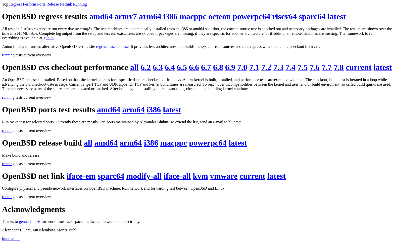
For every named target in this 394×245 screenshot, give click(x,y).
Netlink (66, 4)
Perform (29, 4)
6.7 (206, 67)
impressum (11, 238)
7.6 (315, 67)
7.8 (339, 67)
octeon (219, 16)
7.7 (327, 67)
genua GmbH (30, 221)
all (134, 67)
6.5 (182, 67)
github (48, 38)
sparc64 (312, 16)
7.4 (290, 67)
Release (52, 4)
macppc (193, 16)
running (8, 55)
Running (80, 4)
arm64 (150, 16)
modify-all (144, 176)
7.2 (266, 67)
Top (5, 4)
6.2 (146, 67)
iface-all (177, 176)
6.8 (218, 67)
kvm (200, 176)
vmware (224, 176)
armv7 (126, 16)
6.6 (194, 67)
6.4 (170, 67)
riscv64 (284, 16)
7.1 (254, 67)
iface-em (81, 176)
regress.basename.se (112, 46)
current (358, 67)
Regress (15, 4)
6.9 (230, 67)
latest (336, 16)
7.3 (278, 67)
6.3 (158, 67)
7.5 (303, 67)
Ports (41, 4)
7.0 (242, 67)
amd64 (101, 16)
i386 (170, 16)
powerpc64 (251, 16)
